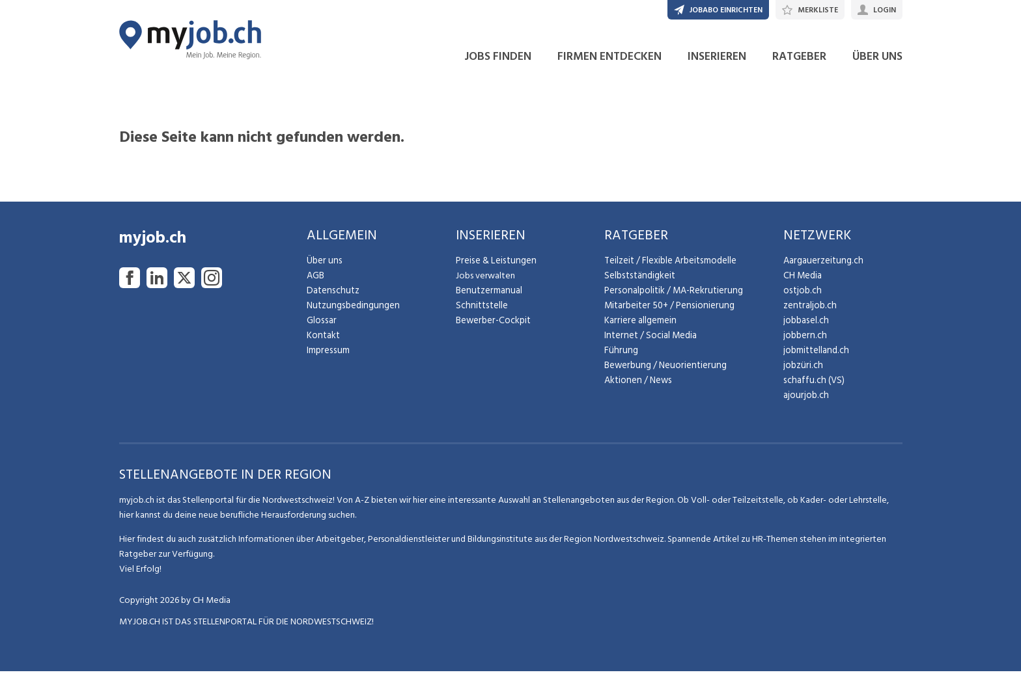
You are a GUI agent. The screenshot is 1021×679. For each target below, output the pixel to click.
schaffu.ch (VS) (811, 387)
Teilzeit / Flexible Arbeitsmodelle (669, 268)
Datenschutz (331, 298)
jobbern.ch (803, 343)
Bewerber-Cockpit (492, 328)
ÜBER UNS (877, 64)
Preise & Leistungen (494, 268)
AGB (315, 283)
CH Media (802, 283)
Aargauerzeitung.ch (821, 268)
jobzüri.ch (801, 373)
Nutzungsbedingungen (351, 313)
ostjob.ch (801, 298)
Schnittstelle (480, 313)
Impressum (327, 358)
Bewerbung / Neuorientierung (662, 373)
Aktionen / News (637, 387)
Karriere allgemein (639, 328)
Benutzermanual (487, 298)
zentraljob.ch (808, 313)
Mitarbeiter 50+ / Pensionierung (666, 313)
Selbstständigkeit (638, 283)
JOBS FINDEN (497, 64)
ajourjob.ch (804, 402)
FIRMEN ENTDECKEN (609, 64)
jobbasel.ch (805, 328)
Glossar (321, 328)
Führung (619, 358)
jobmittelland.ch (815, 358)
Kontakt (323, 343)
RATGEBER (799, 64)
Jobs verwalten (485, 283)
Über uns (323, 268)
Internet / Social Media (649, 343)
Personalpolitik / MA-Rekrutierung (671, 298)
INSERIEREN (717, 64)
